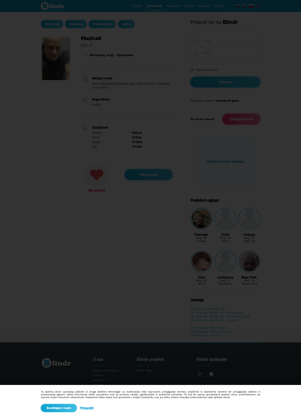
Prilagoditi (87, 408)
